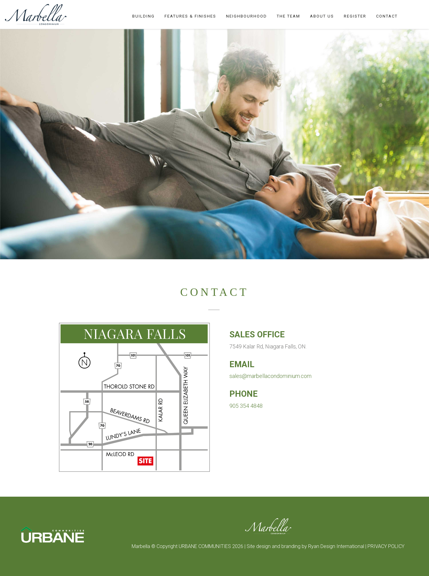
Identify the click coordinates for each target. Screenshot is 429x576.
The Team (288, 16)
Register (355, 16)
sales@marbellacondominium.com (270, 376)
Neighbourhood (246, 16)
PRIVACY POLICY (385, 546)
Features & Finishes (190, 16)
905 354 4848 (246, 406)
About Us (322, 16)
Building (143, 16)
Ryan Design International (336, 546)
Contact (387, 16)
